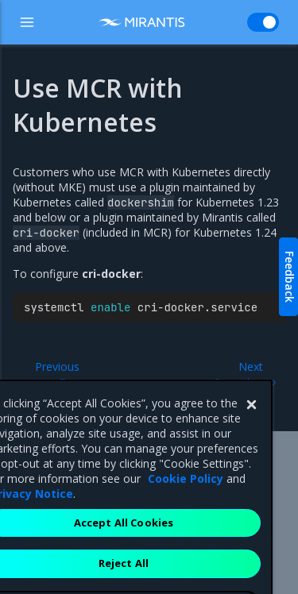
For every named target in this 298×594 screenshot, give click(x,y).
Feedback (289, 277)
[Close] (251, 445)
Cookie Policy (185, 518)
